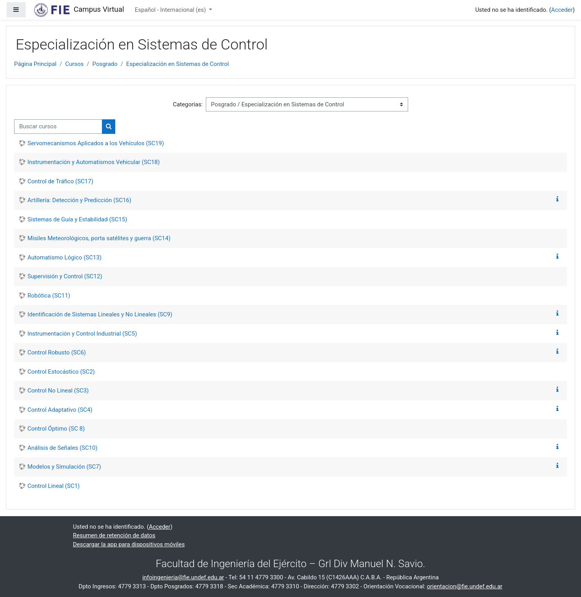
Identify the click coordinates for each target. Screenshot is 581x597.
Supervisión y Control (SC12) (64, 276)
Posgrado (105, 64)
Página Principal (35, 64)
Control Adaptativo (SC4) (60, 409)
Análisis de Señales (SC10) (62, 447)
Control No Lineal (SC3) (58, 390)
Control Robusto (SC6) (56, 352)
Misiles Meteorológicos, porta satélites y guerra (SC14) (99, 238)
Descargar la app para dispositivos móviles (129, 544)
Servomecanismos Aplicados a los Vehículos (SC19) (95, 143)
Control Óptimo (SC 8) (56, 428)
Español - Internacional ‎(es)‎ (171, 9)
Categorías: (188, 104)
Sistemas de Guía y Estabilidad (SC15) (77, 219)
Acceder (562, 9)
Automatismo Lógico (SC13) (64, 257)
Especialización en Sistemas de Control (177, 64)
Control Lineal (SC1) (53, 485)
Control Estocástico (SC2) (61, 371)
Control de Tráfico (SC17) (60, 181)
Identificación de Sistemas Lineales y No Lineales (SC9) (99, 314)
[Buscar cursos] (58, 126)
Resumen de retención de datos (114, 535)
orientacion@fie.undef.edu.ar (465, 586)
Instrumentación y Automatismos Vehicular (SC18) (93, 162)
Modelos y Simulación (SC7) (64, 466)
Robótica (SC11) (48, 295)
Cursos (74, 64)
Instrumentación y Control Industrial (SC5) (82, 333)
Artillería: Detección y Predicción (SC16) (79, 200)
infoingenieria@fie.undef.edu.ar (183, 577)
